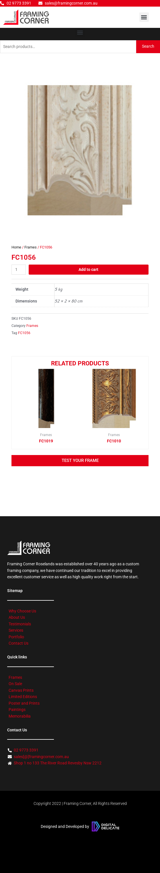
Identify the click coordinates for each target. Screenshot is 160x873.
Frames (30, 247)
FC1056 (24, 333)
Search (148, 46)
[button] (144, 17)
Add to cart (88, 269)
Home (16, 247)
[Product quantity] (18, 270)
